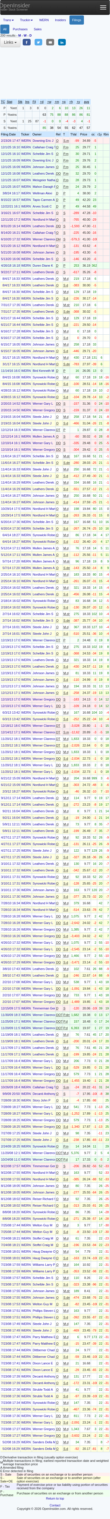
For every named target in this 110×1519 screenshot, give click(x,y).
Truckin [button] (26, 20)
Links (10, 42)
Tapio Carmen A (44, 199)
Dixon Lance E (43, 1363)
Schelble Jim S (43, 153)
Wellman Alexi (42, 193)
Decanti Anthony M (46, 1093)
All (5, 29)
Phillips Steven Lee (46, 1310)
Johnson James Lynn (47, 167)
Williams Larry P (44, 1264)
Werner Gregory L (45, 410)
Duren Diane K (43, 265)
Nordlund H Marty (45, 219)
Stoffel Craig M (43, 1238)
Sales (38, 29)
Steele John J (42, 416)
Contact (55, 1505)
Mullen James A (44, 436)
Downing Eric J (43, 140)
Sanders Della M (44, 1442)
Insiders (60, 20)
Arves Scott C (42, 206)
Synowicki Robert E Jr (48, 377)
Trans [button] (8, 20)
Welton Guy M (42, 1225)
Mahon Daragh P (44, 186)
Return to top (55, 1498)
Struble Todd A (43, 1389)
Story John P (41, 1100)
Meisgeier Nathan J (46, 180)
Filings (76, 20)
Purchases (20, 29)
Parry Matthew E (44, 1337)
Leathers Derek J (44, 173)
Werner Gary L (43, 403)
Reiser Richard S (44, 1199)
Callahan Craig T (44, 147)
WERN (44, 20)
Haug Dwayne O (44, 1251)
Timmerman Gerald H (47, 1008)
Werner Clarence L (46, 239)
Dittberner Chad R (45, 1350)
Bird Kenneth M (43, 370)
